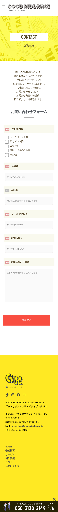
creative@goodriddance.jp (27, 425)
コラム (8, 462)
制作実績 (10, 458)
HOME (8, 446)
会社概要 (10, 450)
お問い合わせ (12, 466)
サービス (10, 454)
